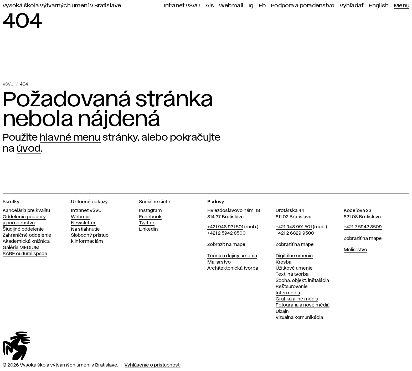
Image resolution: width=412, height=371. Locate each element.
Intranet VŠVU (182, 5)
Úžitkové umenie (294, 268)
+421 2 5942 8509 (363, 227)
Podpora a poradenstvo (302, 5)
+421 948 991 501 (294, 227)
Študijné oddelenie (23, 229)
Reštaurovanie (292, 287)
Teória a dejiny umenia (232, 256)
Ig (251, 5)
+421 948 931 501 (225, 227)
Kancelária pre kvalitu (26, 211)
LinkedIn (148, 229)
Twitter (146, 223)
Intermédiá (288, 293)
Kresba (283, 262)
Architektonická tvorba (232, 268)
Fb (262, 5)
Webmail (231, 5)
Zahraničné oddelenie (27, 235)
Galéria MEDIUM (21, 248)
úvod (29, 148)
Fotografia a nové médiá (302, 305)
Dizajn (282, 311)
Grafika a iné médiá (297, 299)
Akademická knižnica (26, 241)
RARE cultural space (25, 254)
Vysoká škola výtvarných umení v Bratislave (62, 5)
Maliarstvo (219, 262)
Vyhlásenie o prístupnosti (153, 365)
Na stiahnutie (85, 229)
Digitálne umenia (294, 256)
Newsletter (83, 223)
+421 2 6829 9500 (295, 233)
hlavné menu (70, 137)
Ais (209, 5)
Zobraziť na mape (226, 245)
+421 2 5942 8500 (226, 233)
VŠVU (8, 84)
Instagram (150, 211)
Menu (401, 5)
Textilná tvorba (292, 274)
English (379, 5)
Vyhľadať (351, 5)
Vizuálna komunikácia (299, 317)
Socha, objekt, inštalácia (302, 281)
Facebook (150, 217)
